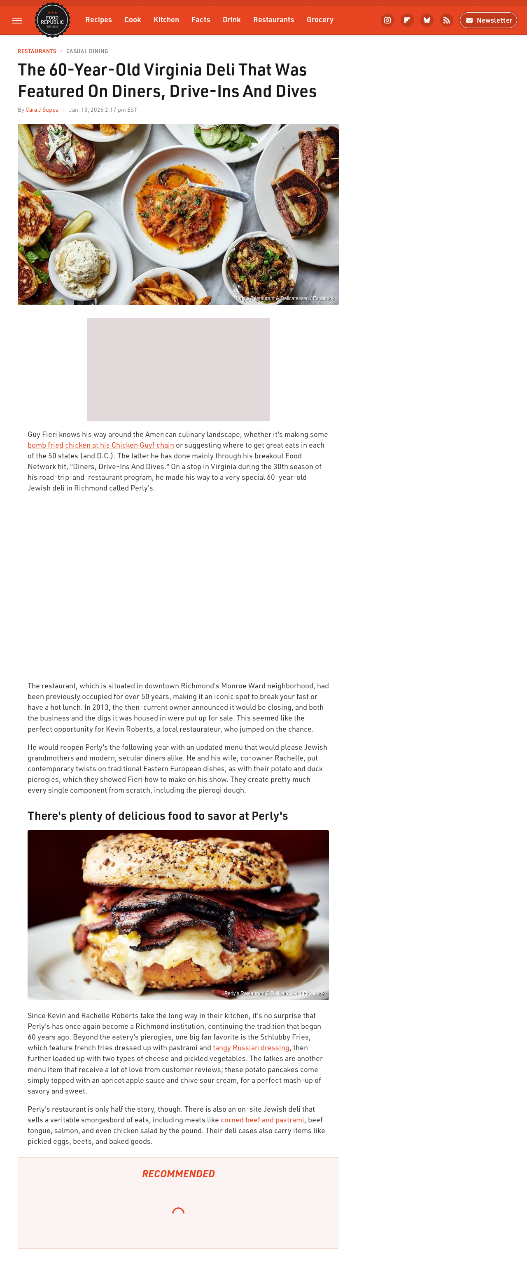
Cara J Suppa (42, 109)
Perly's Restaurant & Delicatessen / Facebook (284, 298)
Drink (232, 19)
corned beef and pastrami (262, 1119)
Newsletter (488, 20)
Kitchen (166, 19)
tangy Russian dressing (251, 1047)
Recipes (98, 19)
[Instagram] (387, 20)
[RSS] (446, 20)
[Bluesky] (427, 20)
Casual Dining (87, 51)
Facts (200, 19)
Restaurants (273, 19)
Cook (132, 19)
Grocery (320, 19)
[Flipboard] (407, 20)
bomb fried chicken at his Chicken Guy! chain (101, 444)
